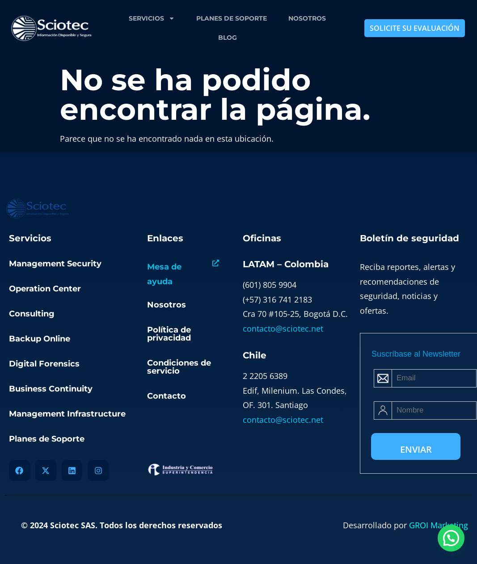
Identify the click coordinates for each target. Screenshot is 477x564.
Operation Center (45, 289)
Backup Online (39, 339)
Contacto (166, 396)
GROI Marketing (438, 525)
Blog (227, 38)
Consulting (32, 314)
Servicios (152, 18)
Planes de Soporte (231, 18)
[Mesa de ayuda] (215, 263)
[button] (451, 538)
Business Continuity (51, 389)
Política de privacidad (169, 334)
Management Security (55, 264)
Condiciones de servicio (179, 367)
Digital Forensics (44, 364)
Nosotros (307, 18)
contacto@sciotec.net (283, 328)
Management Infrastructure (67, 414)
